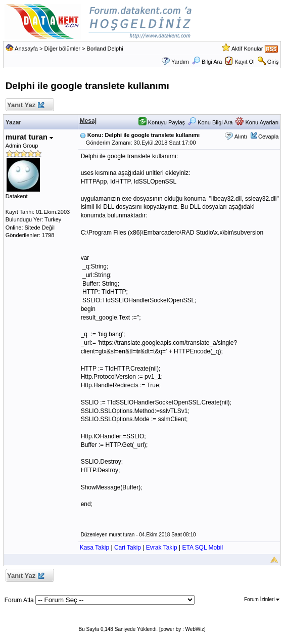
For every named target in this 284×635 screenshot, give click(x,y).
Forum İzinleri (261, 599)
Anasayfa (26, 49)
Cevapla (268, 136)
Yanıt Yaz (25, 105)
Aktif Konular (247, 49)
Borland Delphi (105, 49)
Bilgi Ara (207, 62)
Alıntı (240, 136)
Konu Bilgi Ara (210, 122)
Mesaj (88, 120)
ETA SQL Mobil (202, 547)
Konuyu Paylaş (161, 122)
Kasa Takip (94, 547)
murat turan (30, 136)
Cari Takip (127, 547)
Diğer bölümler (62, 49)
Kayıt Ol (244, 62)
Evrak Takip (161, 547)
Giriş (273, 62)
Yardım (180, 62)
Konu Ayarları (256, 122)
